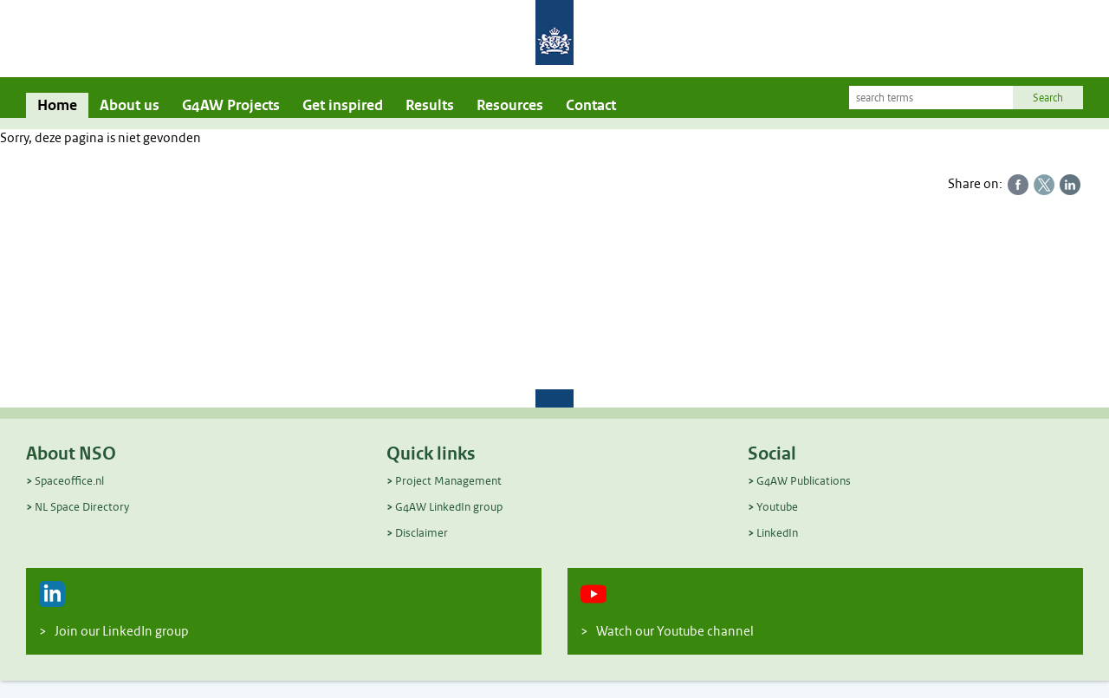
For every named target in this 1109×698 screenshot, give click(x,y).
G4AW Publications (803, 480)
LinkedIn (777, 532)
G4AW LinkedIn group (449, 506)
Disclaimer (421, 532)
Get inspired (342, 105)
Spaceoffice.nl (69, 480)
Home (57, 105)
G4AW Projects (231, 105)
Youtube (777, 506)
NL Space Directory (82, 506)
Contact (591, 105)
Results (429, 105)
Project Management (448, 480)
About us (129, 105)
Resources (510, 105)
